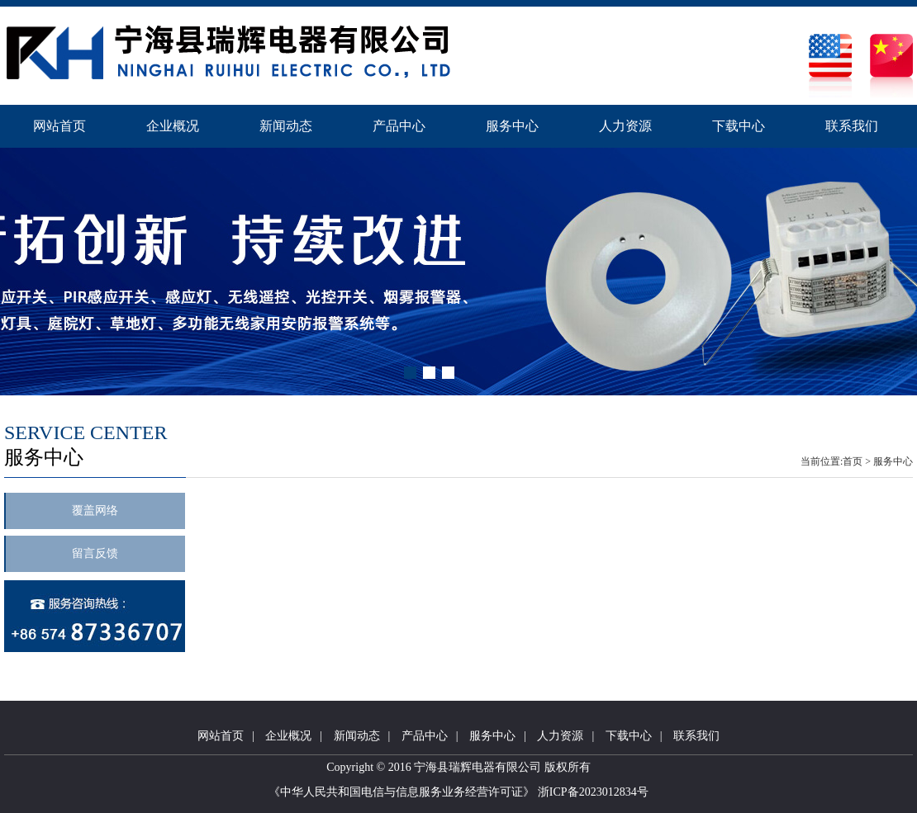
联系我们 (851, 126)
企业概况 (172, 126)
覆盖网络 (95, 510)
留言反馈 (95, 553)
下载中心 (738, 126)
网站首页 (59, 126)
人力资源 (625, 126)
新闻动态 (285, 126)
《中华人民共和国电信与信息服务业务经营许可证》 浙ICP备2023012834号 (458, 792)
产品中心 (399, 126)
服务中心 (512, 126)
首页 (852, 461)
